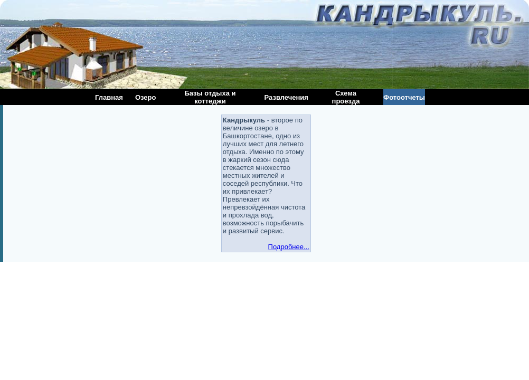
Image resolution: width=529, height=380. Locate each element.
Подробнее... (288, 247)
